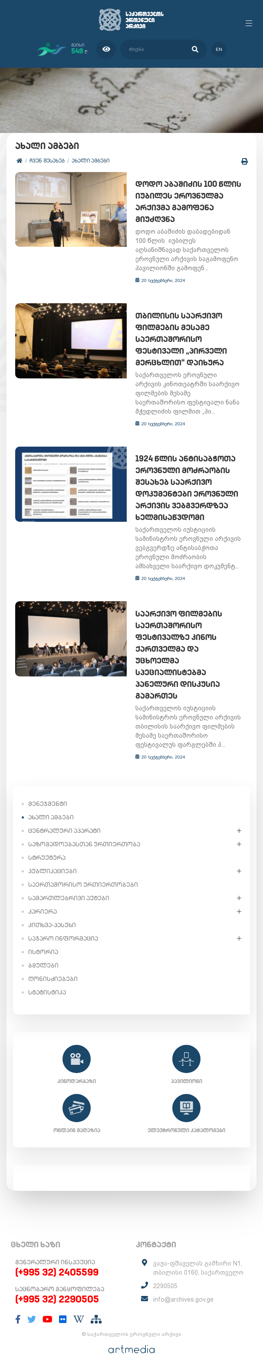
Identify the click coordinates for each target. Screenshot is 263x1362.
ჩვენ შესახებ (47, 160)
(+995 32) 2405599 (57, 1261)
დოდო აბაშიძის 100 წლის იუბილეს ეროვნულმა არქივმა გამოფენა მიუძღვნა (185, 202)
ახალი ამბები (90, 160)
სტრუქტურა (47, 847)
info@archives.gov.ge (183, 1288)
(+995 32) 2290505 (57, 1288)
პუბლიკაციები (52, 860)
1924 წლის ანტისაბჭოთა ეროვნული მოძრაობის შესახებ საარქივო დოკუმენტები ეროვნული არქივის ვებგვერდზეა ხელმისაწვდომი (183, 488)
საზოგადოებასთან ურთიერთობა (84, 833)
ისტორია (43, 941)
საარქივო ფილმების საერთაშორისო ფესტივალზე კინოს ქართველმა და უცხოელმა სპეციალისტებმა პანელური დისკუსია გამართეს (186, 650)
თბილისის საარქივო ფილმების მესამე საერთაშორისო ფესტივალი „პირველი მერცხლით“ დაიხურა (178, 339)
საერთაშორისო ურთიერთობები (83, 874)
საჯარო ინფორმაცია (63, 927)
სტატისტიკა (47, 981)
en (219, 49)
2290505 (165, 1275)
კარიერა (42, 901)
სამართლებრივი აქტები (68, 887)
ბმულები (43, 954)
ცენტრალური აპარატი (64, 820)
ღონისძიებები (53, 968)
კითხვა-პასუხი (52, 914)
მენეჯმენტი (47, 793)
